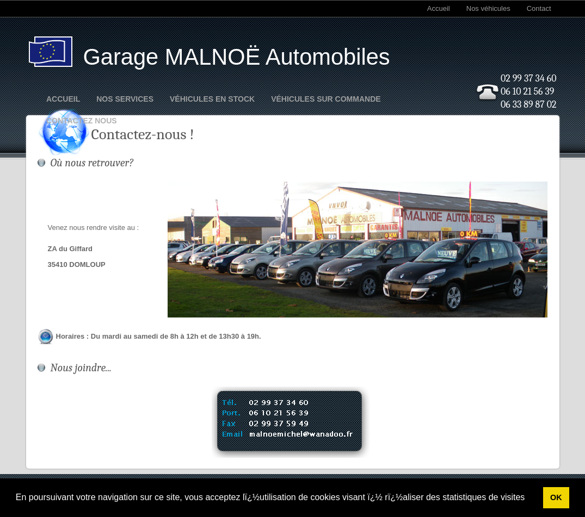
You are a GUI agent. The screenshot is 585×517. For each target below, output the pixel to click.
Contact (539, 8)
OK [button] (556, 497)
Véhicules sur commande (325, 99)
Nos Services (124, 99)
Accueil (438, 8)
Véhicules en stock (212, 99)
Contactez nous (81, 120)
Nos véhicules (488, 8)
